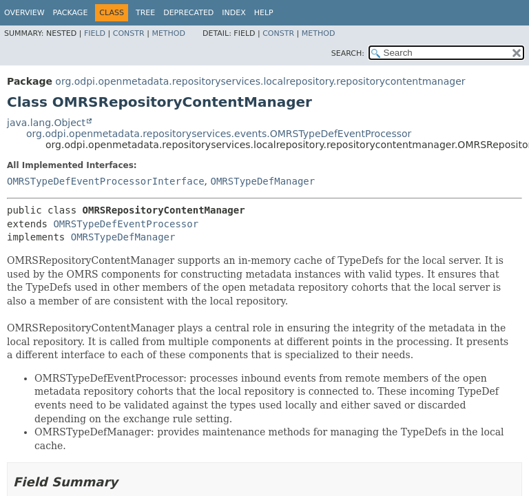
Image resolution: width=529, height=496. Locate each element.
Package (70, 12)
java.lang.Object (46, 122)
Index (233, 12)
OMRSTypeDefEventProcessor (125, 223)
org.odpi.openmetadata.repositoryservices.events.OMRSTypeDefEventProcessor (218, 133)
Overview (24, 12)
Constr (129, 33)
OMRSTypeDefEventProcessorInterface (106, 181)
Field (94, 33)
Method (168, 33)
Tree (145, 12)
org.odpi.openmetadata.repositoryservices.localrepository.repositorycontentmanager (260, 81)
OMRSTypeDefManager (262, 181)
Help (263, 12)
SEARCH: (347, 53)
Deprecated (188, 12)
